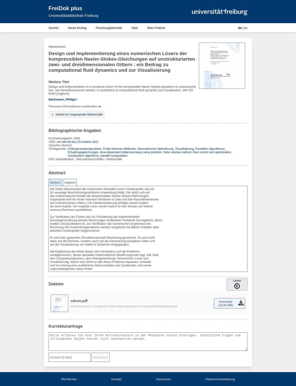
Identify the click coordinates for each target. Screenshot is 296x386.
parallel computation (114, 155)
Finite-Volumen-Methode (119, 148)
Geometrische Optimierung (155, 148)
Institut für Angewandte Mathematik (79, 114)
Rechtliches (69, 379)
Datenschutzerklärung (220, 379)
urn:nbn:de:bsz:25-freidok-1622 (78, 141)
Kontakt (116, 379)
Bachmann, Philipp (62, 99)
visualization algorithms (83, 155)
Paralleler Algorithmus (210, 148)
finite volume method (177, 152)
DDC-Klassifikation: (62, 159)
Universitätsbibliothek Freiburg (73, 16)
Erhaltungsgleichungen (83, 152)
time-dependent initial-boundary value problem (131, 152)
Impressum (163, 379)
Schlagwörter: (58, 148)
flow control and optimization (212, 152)
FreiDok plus (65, 8)
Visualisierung (184, 148)
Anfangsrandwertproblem (84, 148)
